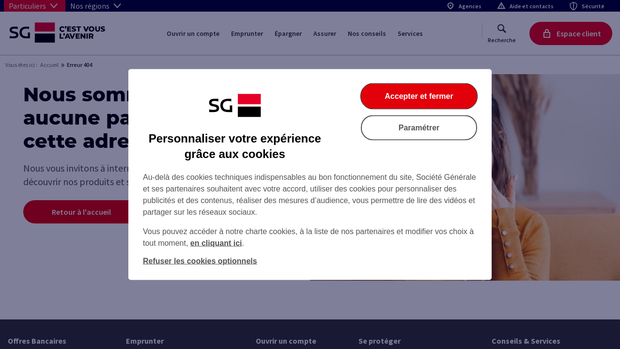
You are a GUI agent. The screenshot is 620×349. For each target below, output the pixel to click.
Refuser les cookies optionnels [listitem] (200, 261)
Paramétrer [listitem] (419, 128)
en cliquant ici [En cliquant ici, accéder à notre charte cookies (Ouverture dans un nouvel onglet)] (216, 243)
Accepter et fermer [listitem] (419, 96)
